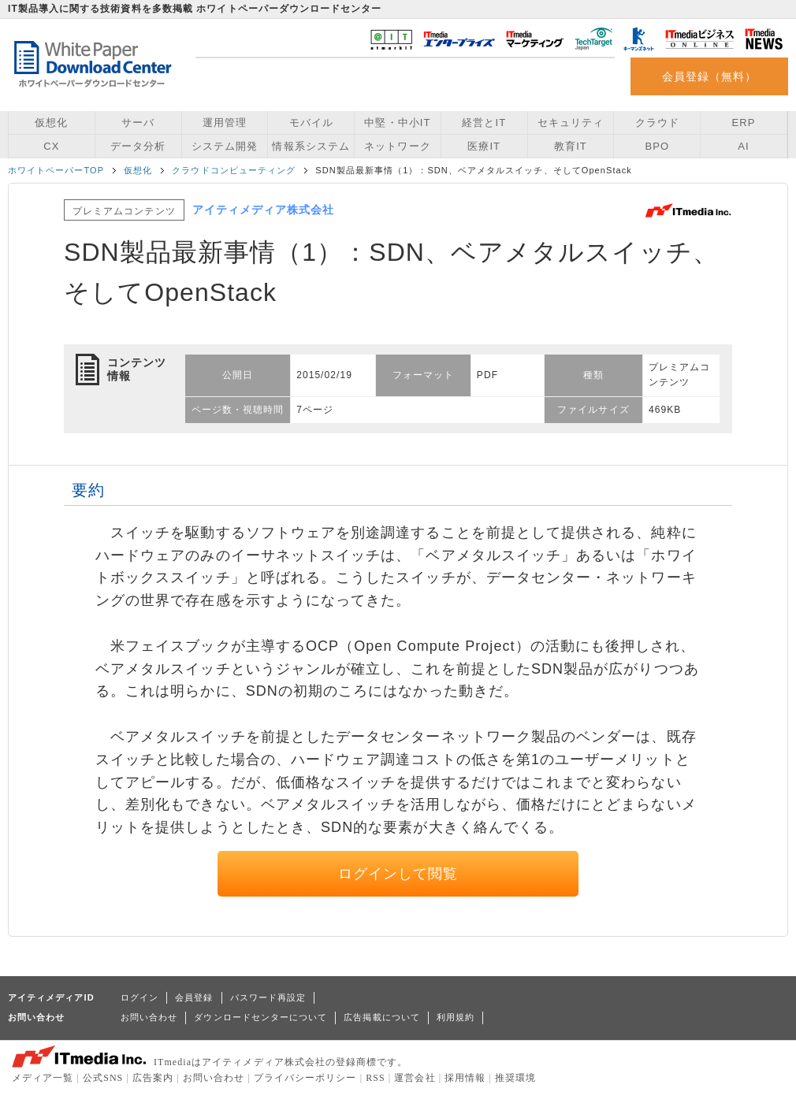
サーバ (137, 122)
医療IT (483, 146)
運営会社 (414, 1077)
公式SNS (103, 1077)
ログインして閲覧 (398, 874)
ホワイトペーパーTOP (56, 170)
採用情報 (464, 1077)
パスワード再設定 (268, 997)
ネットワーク (397, 146)
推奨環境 (515, 1077)
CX (51, 146)
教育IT (570, 146)
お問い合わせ (149, 1017)
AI (743, 146)
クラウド (657, 122)
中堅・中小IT (397, 122)
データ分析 (138, 146)
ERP (744, 122)
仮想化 (51, 122)
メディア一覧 (42, 1077)
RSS (375, 1077)
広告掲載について (382, 1017)
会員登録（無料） (709, 76)
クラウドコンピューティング (234, 170)
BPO (657, 146)
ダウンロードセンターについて (260, 1017)
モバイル (311, 122)
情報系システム (310, 146)
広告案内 (152, 1077)
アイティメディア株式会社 (263, 209)
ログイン (139, 997)
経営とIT (484, 122)
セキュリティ (570, 122)
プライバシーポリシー (305, 1077)
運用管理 (225, 122)
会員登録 (194, 997)
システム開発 (225, 146)
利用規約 (455, 1017)
